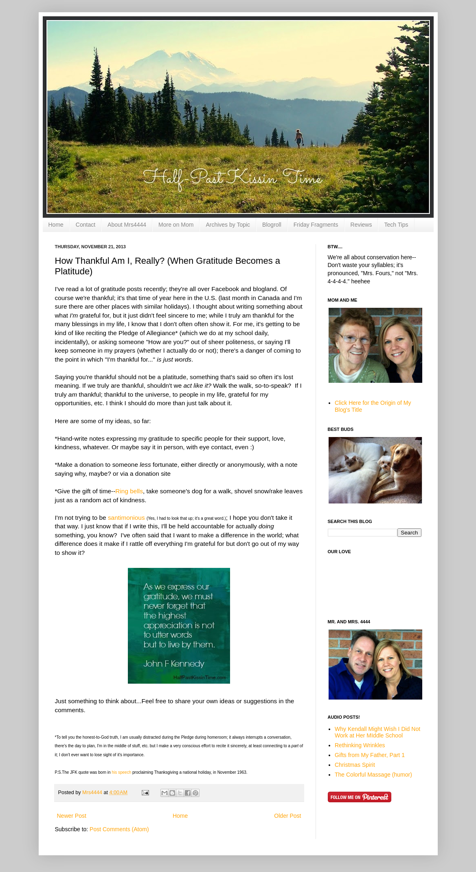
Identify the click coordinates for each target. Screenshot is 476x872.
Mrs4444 (93, 792)
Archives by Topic (228, 224)
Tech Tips (396, 224)
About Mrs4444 (126, 224)
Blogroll (271, 224)
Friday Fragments (316, 224)
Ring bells (129, 491)
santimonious (126, 517)
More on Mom (175, 224)
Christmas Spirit (355, 765)
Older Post (287, 815)
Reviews (361, 224)
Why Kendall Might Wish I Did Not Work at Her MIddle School (377, 732)
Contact (85, 224)
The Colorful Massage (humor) (373, 774)
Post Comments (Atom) (119, 829)
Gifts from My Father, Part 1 (370, 755)
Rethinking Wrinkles (360, 745)
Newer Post (71, 815)
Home (56, 224)
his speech (122, 772)
